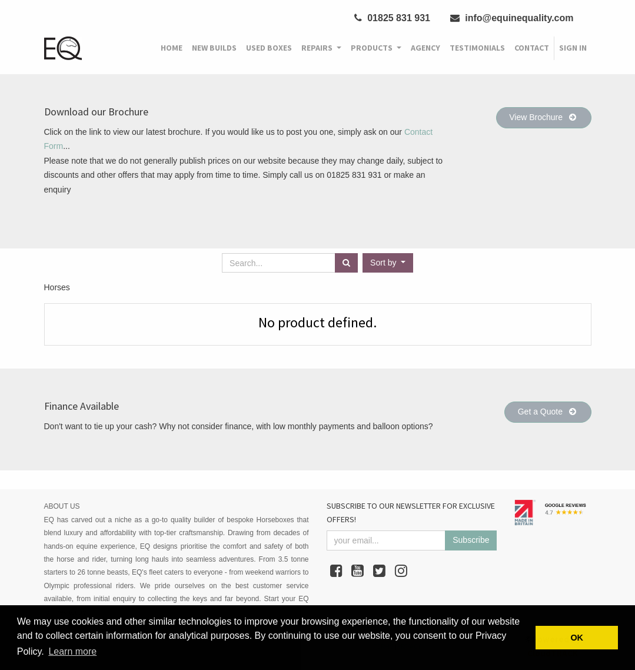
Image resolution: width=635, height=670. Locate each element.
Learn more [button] (72, 651)
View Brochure (543, 117)
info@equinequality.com (512, 18)
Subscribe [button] (471, 540)
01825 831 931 (392, 18)
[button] (388, 263)
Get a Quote (548, 411)
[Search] (346, 263)
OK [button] (576, 637)
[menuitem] (171, 48)
